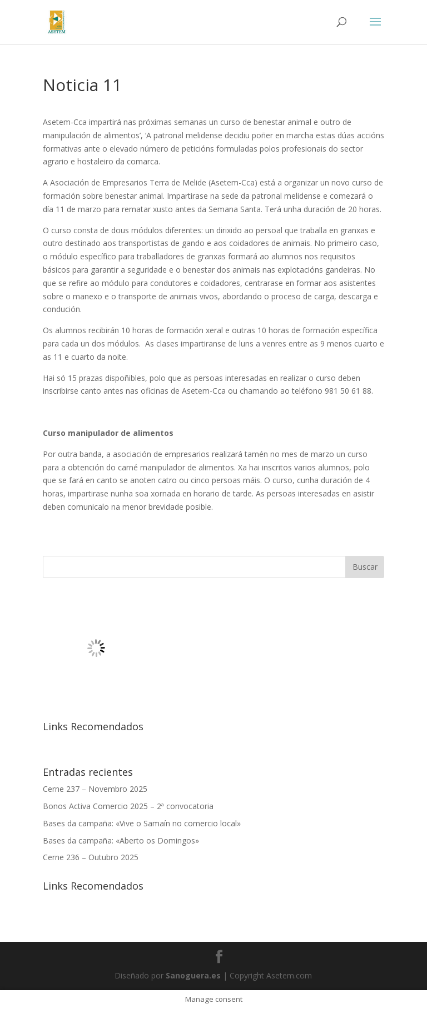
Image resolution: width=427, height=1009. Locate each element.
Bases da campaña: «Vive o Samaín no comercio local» (142, 823)
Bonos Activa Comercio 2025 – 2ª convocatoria (128, 806)
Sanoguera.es (193, 975)
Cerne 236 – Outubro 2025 (90, 857)
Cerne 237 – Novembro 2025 (95, 789)
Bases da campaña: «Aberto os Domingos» (121, 840)
